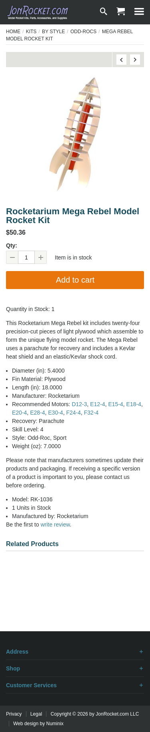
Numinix (55, 723)
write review (55, 524)
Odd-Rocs (83, 31)
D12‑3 (79, 404)
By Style (53, 31)
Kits (31, 31)
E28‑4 (37, 412)
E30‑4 (55, 412)
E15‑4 (115, 404)
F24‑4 (73, 412)
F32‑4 (91, 412)
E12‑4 (97, 404)
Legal (36, 714)
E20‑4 (19, 412)
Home (13, 31)
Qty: (11, 245)
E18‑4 (133, 404)
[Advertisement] (75, 603)
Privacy (14, 714)
